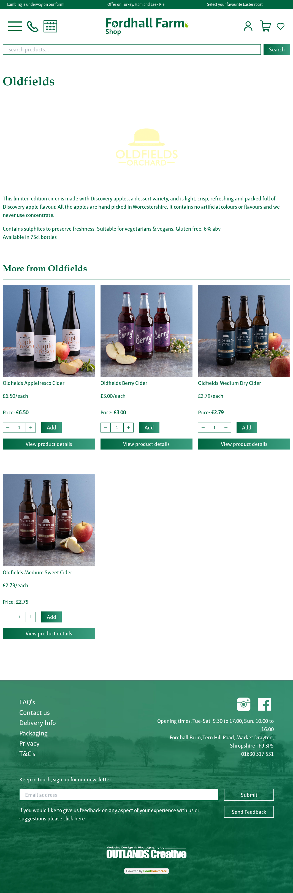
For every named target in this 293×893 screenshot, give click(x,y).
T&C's (27, 753)
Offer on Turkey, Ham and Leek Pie (138, 4)
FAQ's (27, 702)
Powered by (146, 871)
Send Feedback (249, 812)
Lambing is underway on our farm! (38, 4)
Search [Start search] (277, 49)
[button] (15, 26)
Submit (249, 795)
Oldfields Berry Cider (124, 383)
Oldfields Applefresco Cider (33, 383)
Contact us (34, 712)
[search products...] (132, 49)
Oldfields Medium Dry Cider (229, 383)
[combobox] (146, 49)
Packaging (33, 733)
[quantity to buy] (19, 427)
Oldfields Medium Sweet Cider (37, 572)
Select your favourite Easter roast (237, 4)
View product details (49, 444)
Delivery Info (37, 722)
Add (51, 427)
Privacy (29, 743)
